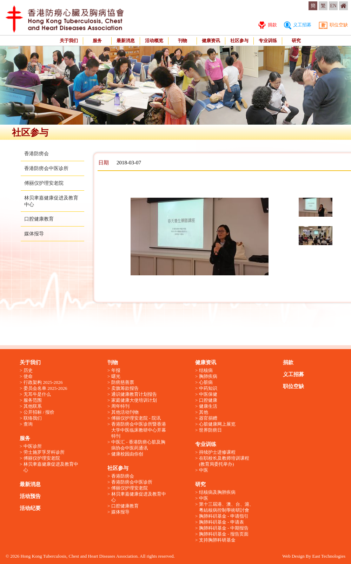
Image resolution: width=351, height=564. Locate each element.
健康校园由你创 (127, 454)
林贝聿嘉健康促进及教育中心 (51, 467)
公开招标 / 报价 (39, 412)
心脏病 (206, 382)
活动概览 (154, 40)
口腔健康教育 (39, 219)
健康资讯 (211, 40)
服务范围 (33, 400)
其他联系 (33, 406)
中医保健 (208, 394)
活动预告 (30, 496)
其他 (203, 412)
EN (333, 5)
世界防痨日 (210, 430)
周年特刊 (120, 406)
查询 (28, 424)
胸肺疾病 (208, 376)
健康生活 (208, 406)
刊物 (182, 40)
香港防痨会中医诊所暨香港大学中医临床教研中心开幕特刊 (138, 430)
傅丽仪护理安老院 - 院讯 (136, 418)
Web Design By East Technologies (313, 556)
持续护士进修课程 (217, 452)
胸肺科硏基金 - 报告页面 (224, 534)
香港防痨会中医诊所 (46, 168)
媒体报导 (34, 233)
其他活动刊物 (125, 412)
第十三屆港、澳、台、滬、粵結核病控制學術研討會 (226, 507)
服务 (97, 40)
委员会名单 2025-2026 (45, 388)
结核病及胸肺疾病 (217, 492)
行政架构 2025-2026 (43, 382)
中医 (203, 470)
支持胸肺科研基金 (217, 540)
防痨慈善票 (122, 382)
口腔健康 (208, 400)
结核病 (206, 370)
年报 (115, 370)
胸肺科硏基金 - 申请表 (221, 522)
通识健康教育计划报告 (134, 394)
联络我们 (33, 418)
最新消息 (126, 40)
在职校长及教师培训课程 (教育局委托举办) (224, 461)
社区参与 (239, 40)
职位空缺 (333, 24)
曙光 (115, 376)
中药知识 (208, 388)
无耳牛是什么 (37, 394)
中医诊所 (33, 446)
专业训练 (268, 40)
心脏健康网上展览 (217, 424)
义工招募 (297, 24)
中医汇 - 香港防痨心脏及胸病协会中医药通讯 (138, 445)
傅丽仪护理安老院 (44, 183)
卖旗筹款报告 (125, 388)
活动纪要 (30, 508)
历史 (28, 370)
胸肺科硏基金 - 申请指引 (224, 516)
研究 (296, 40)
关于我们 (69, 40)
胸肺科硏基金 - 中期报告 (224, 528)
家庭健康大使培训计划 (134, 400)
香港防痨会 (36, 153)
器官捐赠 (208, 418)
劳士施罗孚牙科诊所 (44, 452)
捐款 (267, 24)
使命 (28, 376)
